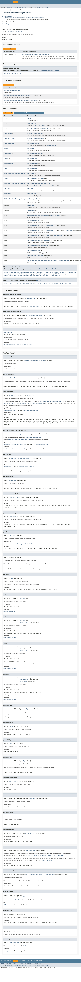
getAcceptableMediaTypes (35, 138)
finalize (18, 283)
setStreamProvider (33, 260)
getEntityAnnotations (34, 153)
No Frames (28, 5)
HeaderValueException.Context (14, 183)
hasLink (36, 275)
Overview (3, 2)
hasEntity (30, 205)
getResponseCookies (25, 275)
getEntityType (32, 168)
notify (40, 283)
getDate (62, 272)
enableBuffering (32, 128)
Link (8, 188)
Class (6, 158)
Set (5, 188)
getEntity (30, 148)
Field (13, 7)
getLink (49, 274)
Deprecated (29, 2)
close (29, 118)
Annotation (7, 153)
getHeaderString (32, 178)
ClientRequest (7, 24)
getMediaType (31, 193)
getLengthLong (40, 274)
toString (55, 283)
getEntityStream (32, 163)
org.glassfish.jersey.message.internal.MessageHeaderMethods (24, 17)
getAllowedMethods (51, 272)
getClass (26, 283)
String (17, 173)
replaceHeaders (32, 215)
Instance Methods (21, 113)
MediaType (11, 138)
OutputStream (8, 163)
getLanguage (8, 274)
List (5, 133)
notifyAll (47, 283)
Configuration (26, 95)
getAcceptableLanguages (35, 133)
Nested (9, 7)
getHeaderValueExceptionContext (38, 183)
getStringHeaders (33, 199)
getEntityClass (32, 158)
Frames (22, 5)
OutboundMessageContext (12, 90)
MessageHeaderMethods (15, 31)
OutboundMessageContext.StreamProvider (36, 54)
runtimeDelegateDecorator (13, 73)
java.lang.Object (7, 16)
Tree (23, 2)
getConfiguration (33, 143)
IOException (27, 897)
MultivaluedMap (9, 173)
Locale (10, 133)
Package (9, 2)
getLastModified (19, 274)
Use (20, 2)
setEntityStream (32, 245)
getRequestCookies (10, 275)
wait (61, 283)
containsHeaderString (11, 272)
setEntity (30, 220)
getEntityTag (71, 272)
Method (24, 7)
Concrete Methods (36, 113)
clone (5, 283)
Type (5, 168)
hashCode (33, 283)
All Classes (38, 5)
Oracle (15, 967)
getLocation (69, 274)
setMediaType (31, 255)
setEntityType (32, 250)
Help (40, 2)
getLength (29, 274)
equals (11, 283)
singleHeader (44, 275)
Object (6, 148)
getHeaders (30, 173)
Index (36, 2)
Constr (18, 7)
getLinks (30, 188)
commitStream (31, 123)
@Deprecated (8, 332)
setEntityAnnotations (34, 240)
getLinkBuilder (58, 274)
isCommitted (31, 210)
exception (40, 272)
